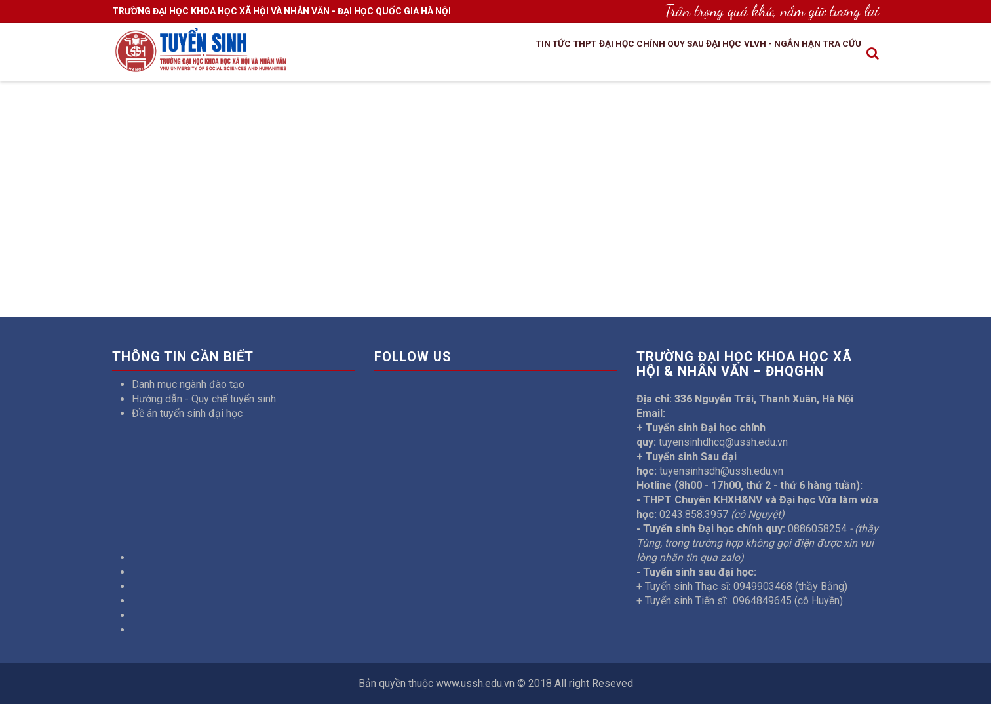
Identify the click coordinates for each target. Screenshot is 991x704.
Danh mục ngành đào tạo (188, 384)
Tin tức (476, 54)
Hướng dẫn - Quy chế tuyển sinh (204, 399)
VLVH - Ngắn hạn (761, 54)
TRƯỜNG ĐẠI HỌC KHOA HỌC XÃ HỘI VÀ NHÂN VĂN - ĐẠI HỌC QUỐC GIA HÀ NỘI (281, 11)
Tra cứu (836, 54)
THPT (518, 54)
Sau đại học (678, 54)
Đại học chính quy (589, 54)
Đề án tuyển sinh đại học (187, 413)
